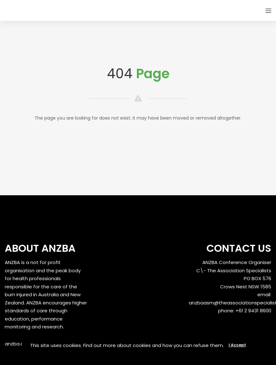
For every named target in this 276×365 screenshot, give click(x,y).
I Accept (237, 345)
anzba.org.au (20, 343)
